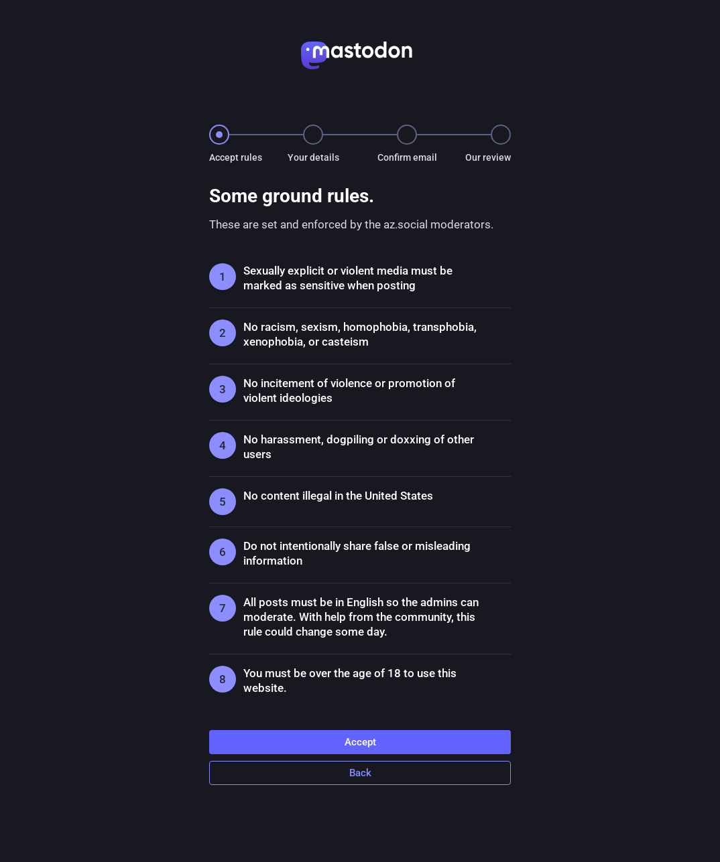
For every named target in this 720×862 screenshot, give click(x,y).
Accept (360, 742)
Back (360, 773)
